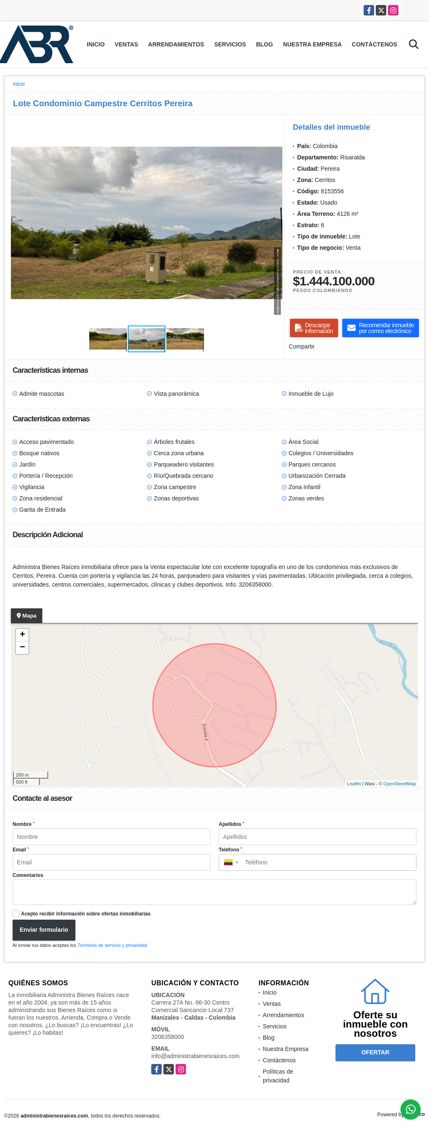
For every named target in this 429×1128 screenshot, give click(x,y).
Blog (264, 44)
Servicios (230, 44)
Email (21, 849)
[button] (275, 129)
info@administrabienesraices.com (195, 1056)
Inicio (96, 44)
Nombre (23, 824)
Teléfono (230, 849)
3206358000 (167, 1036)
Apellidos (231, 824)
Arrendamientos (176, 44)
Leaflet (354, 783)
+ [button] (22, 635)
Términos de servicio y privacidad (112, 945)
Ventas (126, 44)
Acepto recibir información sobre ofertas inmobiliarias (85, 914)
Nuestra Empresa (312, 44)
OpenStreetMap (399, 783)
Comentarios (28, 875)
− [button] (22, 647)
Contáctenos (374, 44)
